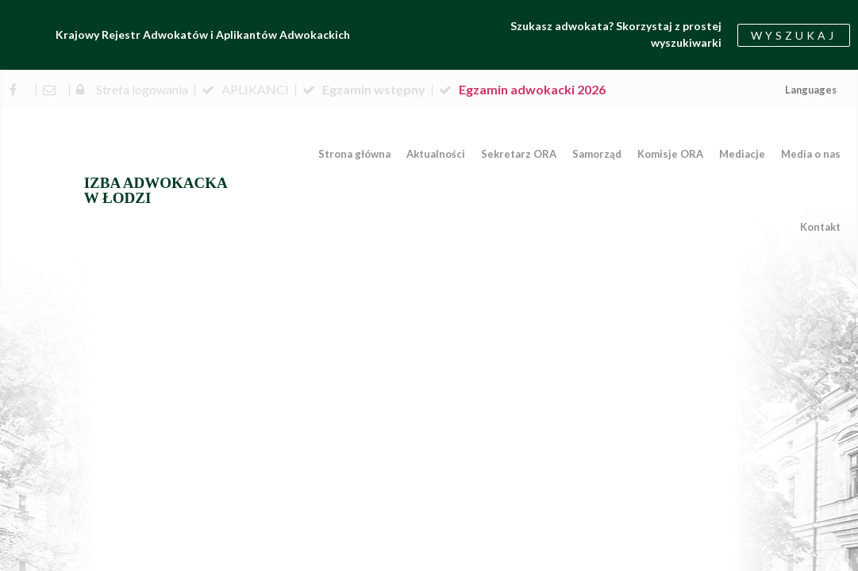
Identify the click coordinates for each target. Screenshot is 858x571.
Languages (811, 89)
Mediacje (742, 154)
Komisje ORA (670, 154)
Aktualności (435, 154)
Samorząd (596, 154)
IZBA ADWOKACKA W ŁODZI (156, 190)
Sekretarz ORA (518, 154)
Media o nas (811, 154)
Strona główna (354, 154)
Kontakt (820, 226)
